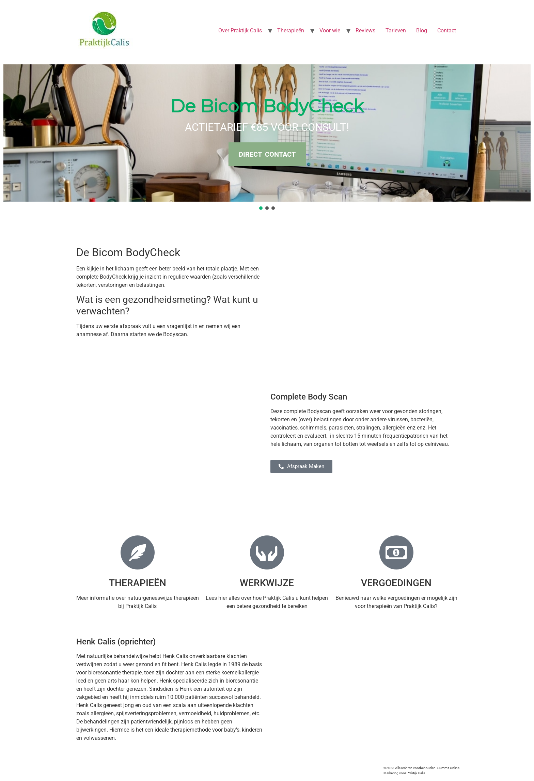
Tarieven (396, 30)
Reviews (365, 30)
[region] (267, 137)
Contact (446, 30)
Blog (421, 30)
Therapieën (290, 30)
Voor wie (329, 30)
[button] (261, 208)
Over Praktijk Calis (240, 30)
